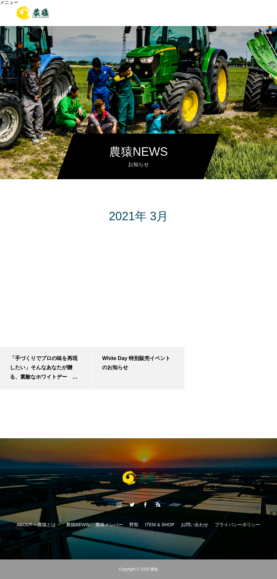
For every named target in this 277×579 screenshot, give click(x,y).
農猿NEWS (77, 524)
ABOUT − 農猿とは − (38, 524)
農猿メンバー (109, 524)
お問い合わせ (194, 524)
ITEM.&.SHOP (149, 17)
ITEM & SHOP (159, 524)
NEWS (184, 17)
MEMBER (90, 17)
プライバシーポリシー (237, 524)
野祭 (117, 17)
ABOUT (59, 17)
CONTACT (215, 17)
